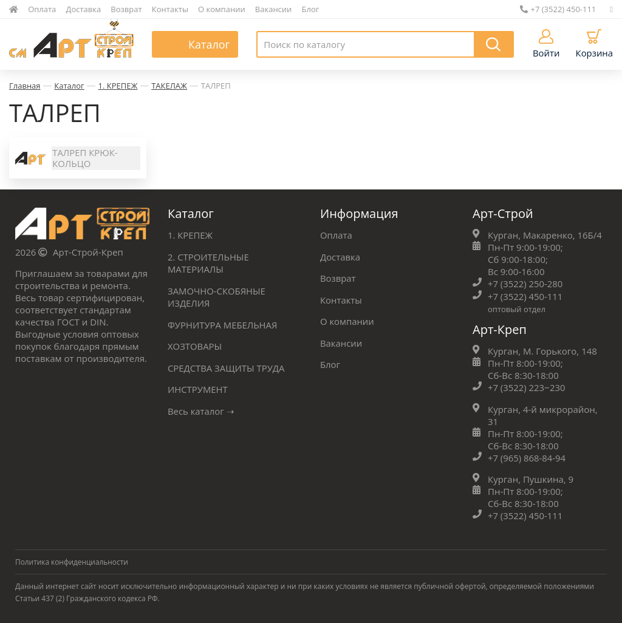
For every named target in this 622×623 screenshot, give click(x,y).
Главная (25, 85)
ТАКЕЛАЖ (169, 85)
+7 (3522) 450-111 (558, 9)
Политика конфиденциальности (72, 561)
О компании (221, 9)
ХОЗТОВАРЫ (195, 345)
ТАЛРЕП (216, 85)
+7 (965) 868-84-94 (527, 458)
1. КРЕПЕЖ (118, 85)
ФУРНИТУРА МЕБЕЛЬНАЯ (223, 324)
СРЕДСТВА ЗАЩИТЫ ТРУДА (226, 367)
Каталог (69, 85)
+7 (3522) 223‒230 (527, 388)
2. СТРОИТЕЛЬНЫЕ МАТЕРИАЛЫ (209, 263)
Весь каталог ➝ (201, 409)
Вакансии (273, 9)
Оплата (42, 9)
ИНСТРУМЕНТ (198, 388)
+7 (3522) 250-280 (525, 285)
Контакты (170, 9)
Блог (311, 9)
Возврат (126, 9)
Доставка (83, 9)
